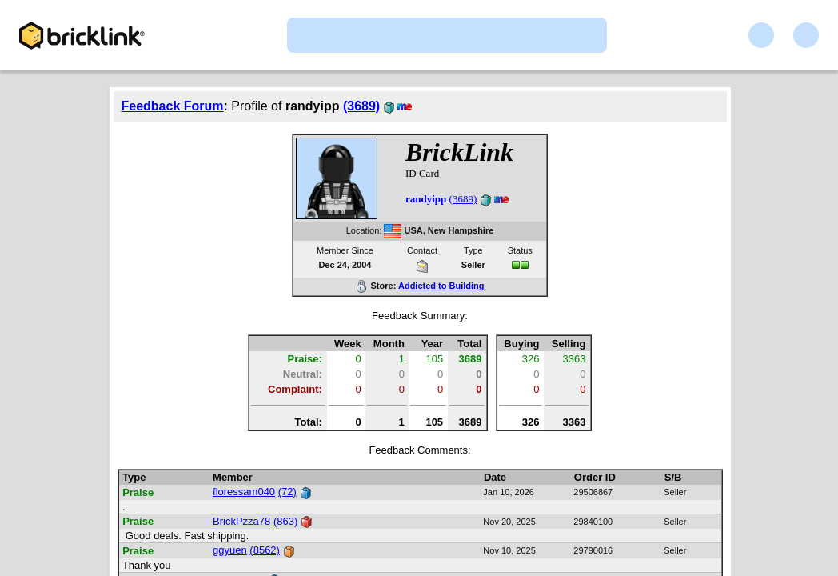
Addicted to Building (441, 285)
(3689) (361, 106)
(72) (287, 492)
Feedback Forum (173, 106)
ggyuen (230, 550)
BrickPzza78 (241, 521)
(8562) (264, 550)
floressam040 (244, 492)
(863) (285, 521)
